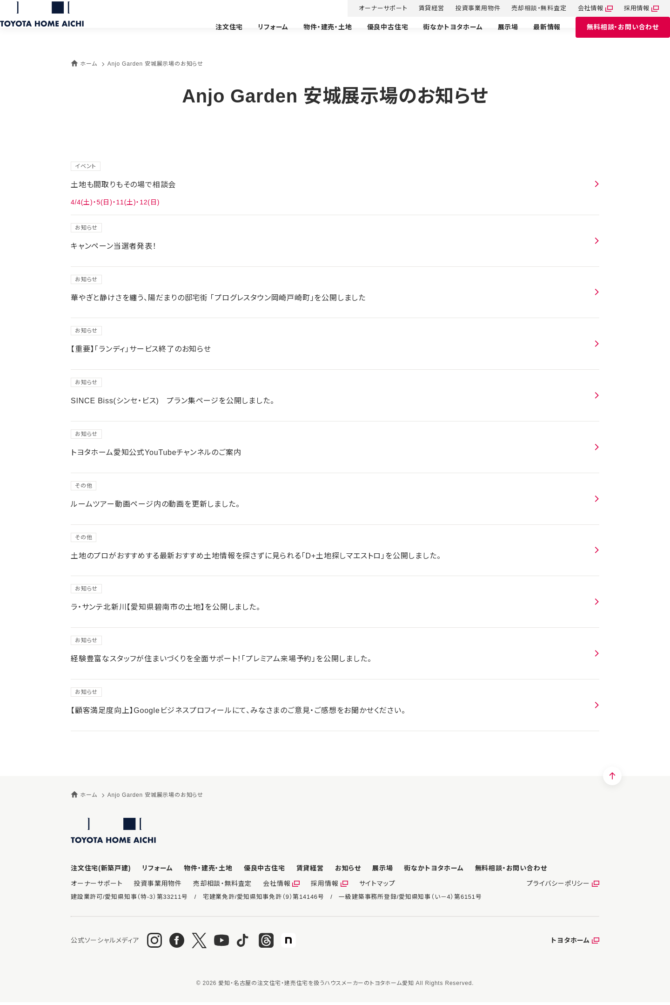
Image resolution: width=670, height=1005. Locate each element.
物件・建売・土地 (316, 36)
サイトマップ (362, 884)
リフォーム (262, 36)
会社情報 (579, 9)
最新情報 (535, 36)
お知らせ (348, 868)
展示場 (497, 36)
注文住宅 (218, 36)
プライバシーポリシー (560, 884)
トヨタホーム (570, 943)
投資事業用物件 (466, 9)
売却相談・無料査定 (527, 9)
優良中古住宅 (376, 36)
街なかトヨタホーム (441, 36)
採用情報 (625, 9)
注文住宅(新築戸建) (101, 868)
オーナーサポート (372, 9)
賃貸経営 (420, 9)
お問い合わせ (612, 36)
